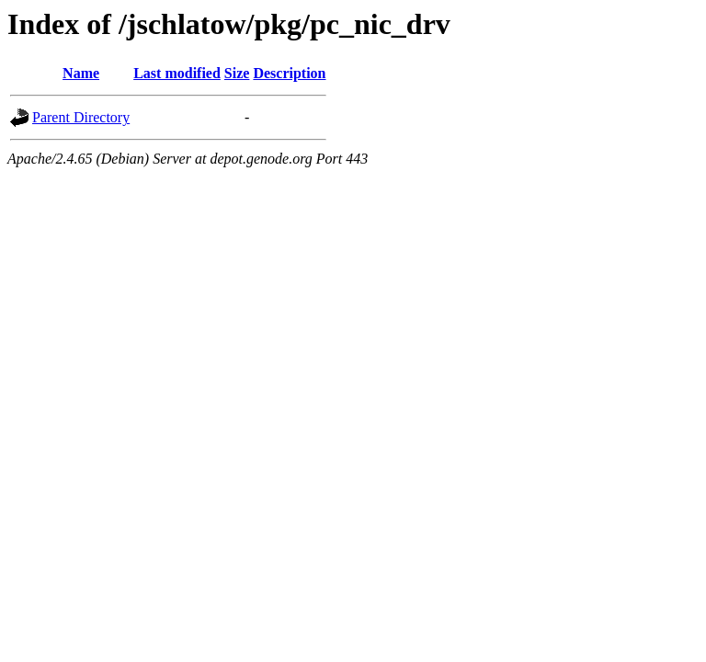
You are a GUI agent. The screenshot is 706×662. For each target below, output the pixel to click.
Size (237, 73)
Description (289, 73)
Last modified (177, 73)
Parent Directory (81, 117)
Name (81, 73)
